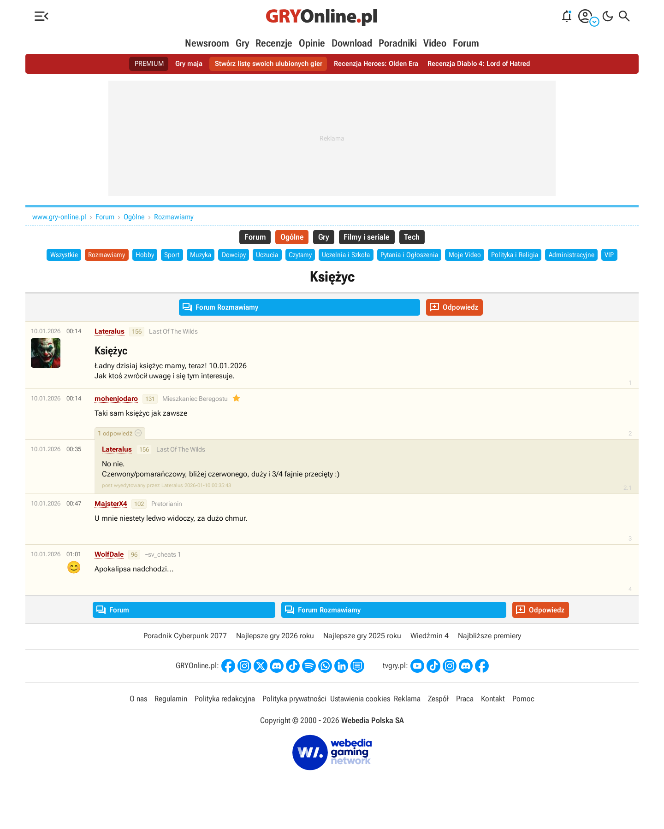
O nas (138, 715)
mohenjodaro (116, 415)
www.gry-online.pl (59, 216)
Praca (465, 715)
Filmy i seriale (368, 237)
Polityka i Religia (538, 256)
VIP (332, 271)
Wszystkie (57, 256)
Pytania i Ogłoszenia (425, 256)
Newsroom (207, 43)
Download (352, 43)
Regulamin (170, 715)
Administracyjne (598, 256)
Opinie (312, 43)
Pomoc (523, 715)
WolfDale (109, 571)
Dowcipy (237, 256)
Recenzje (273, 43)
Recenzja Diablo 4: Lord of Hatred (486, 63)
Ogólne (134, 216)
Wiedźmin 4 (429, 652)
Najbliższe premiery (489, 652)
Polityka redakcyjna (225, 715)
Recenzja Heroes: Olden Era (377, 63)
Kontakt (493, 715)
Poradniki (398, 43)
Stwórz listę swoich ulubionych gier (265, 63)
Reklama (407, 715)
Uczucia (273, 256)
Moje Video (485, 256)
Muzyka (202, 256)
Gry (242, 43)
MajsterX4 (111, 520)
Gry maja (181, 63)
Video (434, 43)
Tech (417, 237)
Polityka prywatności (294, 715)
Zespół (438, 715)
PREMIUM (140, 63)
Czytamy (309, 256)
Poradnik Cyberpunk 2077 (185, 652)
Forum (466, 43)
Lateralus (110, 348)
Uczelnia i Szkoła (358, 256)
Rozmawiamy (174, 216)
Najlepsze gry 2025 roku (362, 652)
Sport (172, 256)
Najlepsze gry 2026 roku (275, 652)
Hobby (143, 256)
